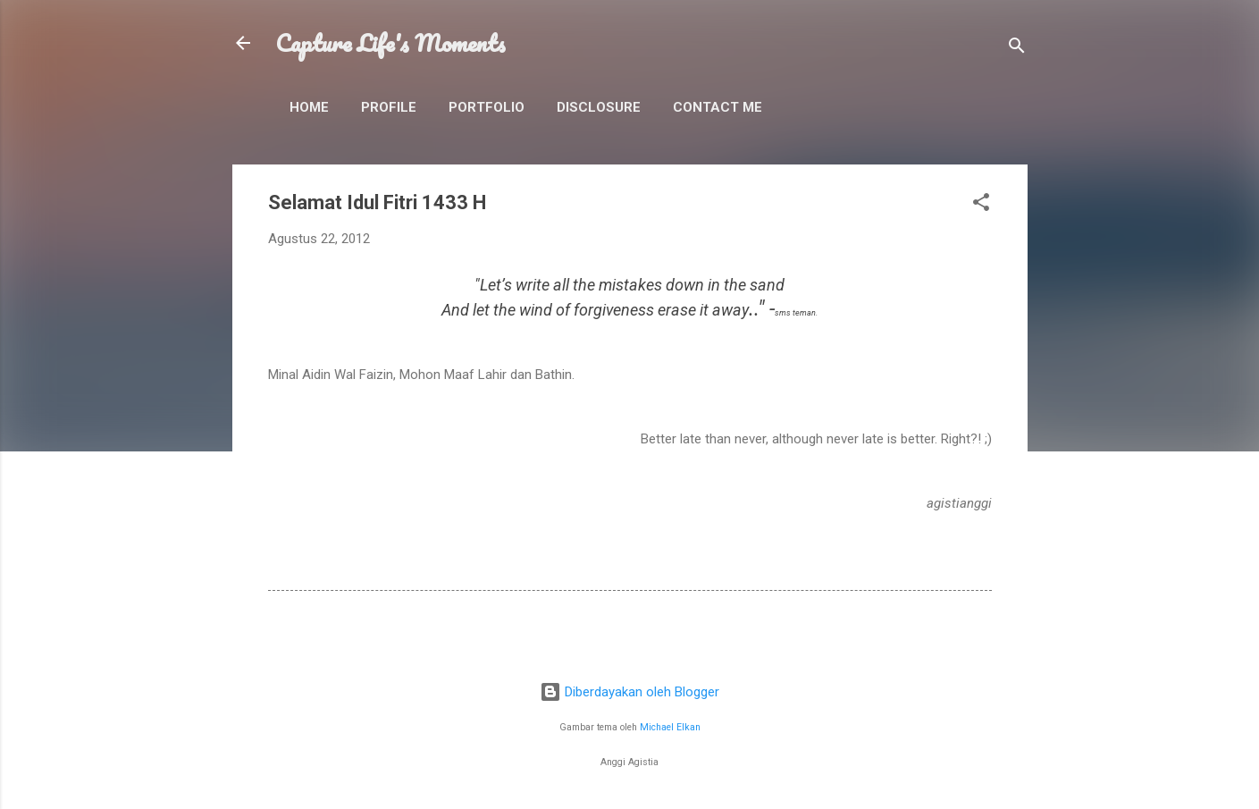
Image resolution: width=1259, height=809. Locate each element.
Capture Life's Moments (390, 43)
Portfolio (487, 107)
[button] (981, 205)
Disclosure (599, 107)
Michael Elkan (670, 727)
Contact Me (717, 107)
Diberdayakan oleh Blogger (629, 692)
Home (309, 107)
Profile (388, 107)
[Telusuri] (1017, 48)
